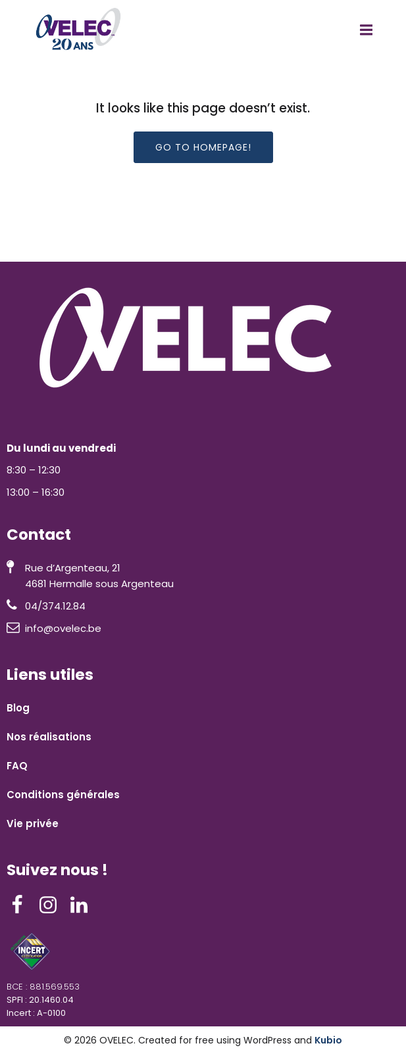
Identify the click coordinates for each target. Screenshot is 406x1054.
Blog (18, 708)
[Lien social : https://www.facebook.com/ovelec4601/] (22, 905)
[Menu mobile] (366, 30)
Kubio (328, 1040)
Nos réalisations (49, 737)
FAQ (17, 766)
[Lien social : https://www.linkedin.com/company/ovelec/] (83, 905)
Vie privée (33, 823)
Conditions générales (63, 795)
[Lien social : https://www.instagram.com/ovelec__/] (53, 905)
